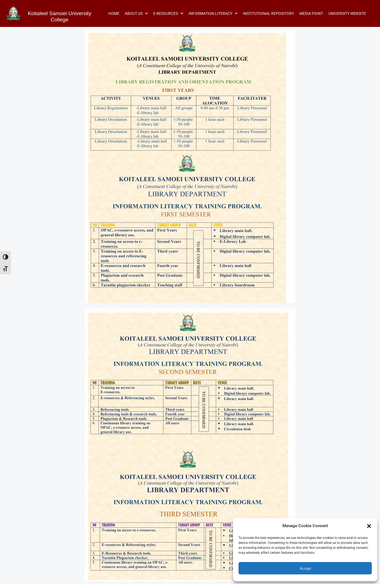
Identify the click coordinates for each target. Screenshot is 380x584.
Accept (305, 568)
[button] (369, 526)
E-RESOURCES (168, 13)
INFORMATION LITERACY (213, 13)
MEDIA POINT (311, 13)
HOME (113, 13)
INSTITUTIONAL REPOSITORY (268, 13)
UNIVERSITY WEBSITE (347, 13)
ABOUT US (136, 13)
